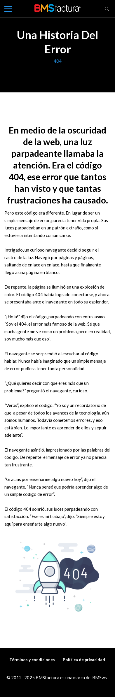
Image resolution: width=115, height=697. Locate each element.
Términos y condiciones (32, 659)
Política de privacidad (84, 659)
